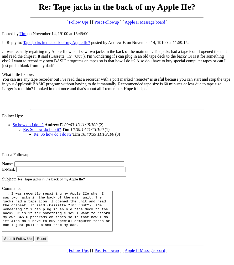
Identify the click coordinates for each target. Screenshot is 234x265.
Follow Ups (79, 22)
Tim (22, 33)
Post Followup (107, 22)
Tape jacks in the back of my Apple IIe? (56, 42)
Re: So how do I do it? (42, 129)
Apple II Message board (145, 22)
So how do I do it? (28, 125)
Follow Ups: (12, 116)
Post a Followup (15, 154)
